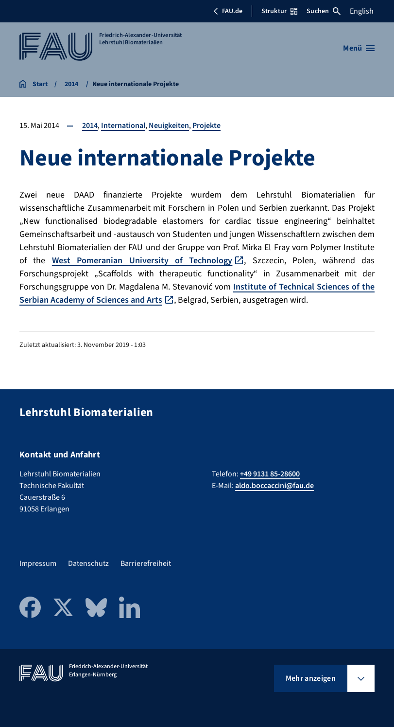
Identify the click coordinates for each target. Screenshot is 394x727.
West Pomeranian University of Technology (142, 260)
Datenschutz (88, 563)
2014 (90, 125)
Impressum (37, 563)
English (362, 11)
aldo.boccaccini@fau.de (274, 485)
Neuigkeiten (169, 125)
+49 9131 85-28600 (270, 474)
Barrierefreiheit (145, 563)
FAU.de (228, 11)
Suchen (324, 11)
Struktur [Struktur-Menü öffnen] (279, 11)
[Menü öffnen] (359, 48)
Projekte (206, 125)
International (123, 125)
